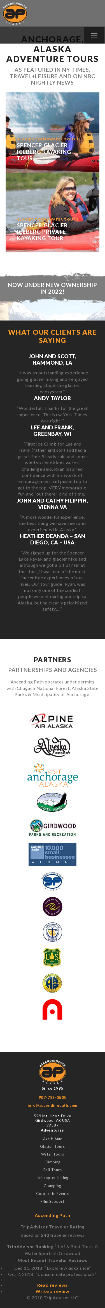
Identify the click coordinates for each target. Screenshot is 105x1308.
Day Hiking (52, 1138)
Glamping (52, 1185)
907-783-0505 (53, 1097)
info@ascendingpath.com (53, 1105)
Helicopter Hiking (53, 1177)
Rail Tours (52, 1170)
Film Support (52, 1201)
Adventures (52, 1130)
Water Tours (52, 1154)
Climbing (52, 1162)
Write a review (52, 1291)
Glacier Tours (52, 1146)
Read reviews (52, 1285)
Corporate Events (52, 1193)
